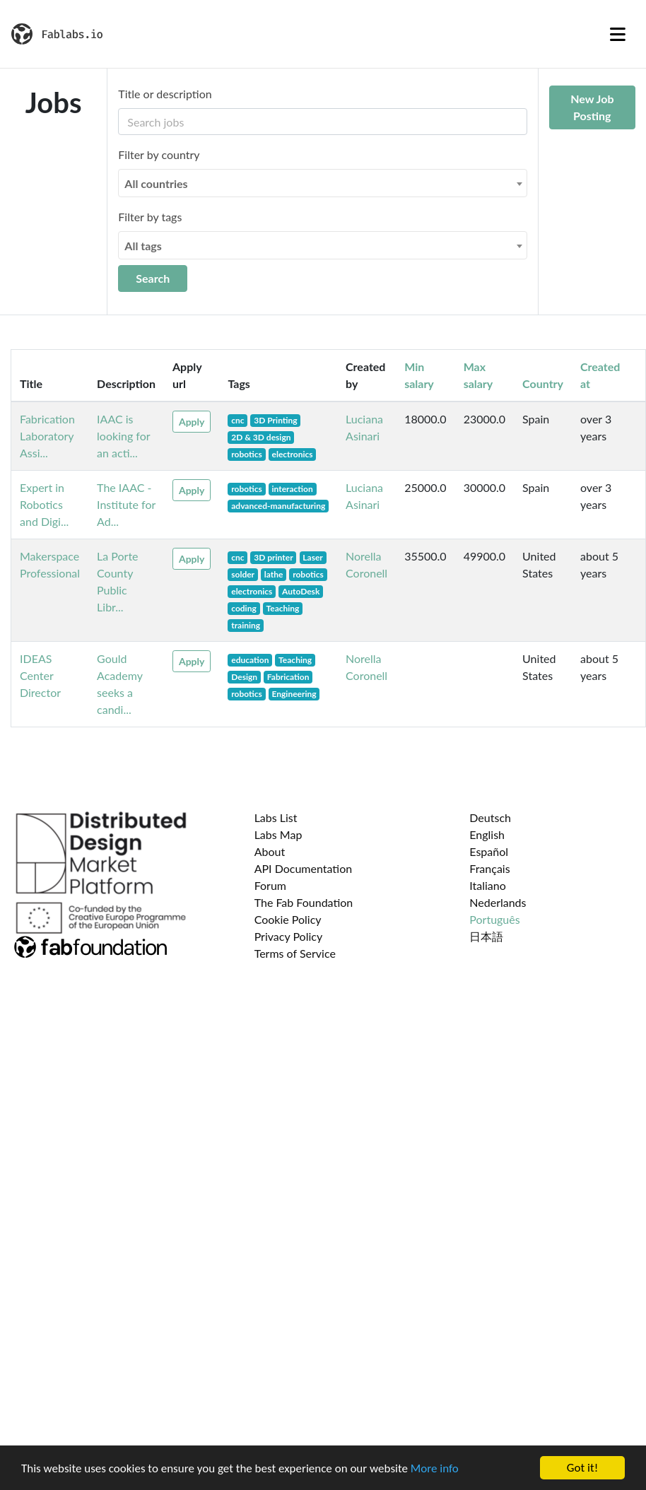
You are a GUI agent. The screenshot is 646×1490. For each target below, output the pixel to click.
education (250, 660)
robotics (246, 454)
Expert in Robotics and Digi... (44, 504)
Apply (191, 422)
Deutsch (490, 817)
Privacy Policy (288, 936)
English (487, 834)
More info (435, 1468)
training (245, 625)
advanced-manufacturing (278, 505)
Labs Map (278, 834)
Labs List (276, 817)
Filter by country (158, 154)
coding (244, 608)
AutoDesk (300, 591)
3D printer (273, 557)
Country (542, 383)
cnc (237, 420)
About (270, 851)
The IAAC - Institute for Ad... (126, 504)
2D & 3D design (260, 437)
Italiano (487, 885)
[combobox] (322, 183)
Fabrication (288, 676)
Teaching (282, 608)
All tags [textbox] (143, 245)
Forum (270, 885)
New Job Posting (591, 107)
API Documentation (303, 868)
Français (489, 868)
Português (494, 919)
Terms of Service (295, 953)
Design (244, 676)
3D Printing (275, 420)
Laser (312, 557)
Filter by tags (150, 216)
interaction (292, 488)
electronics (292, 454)
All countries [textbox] (155, 183)
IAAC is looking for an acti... (123, 435)
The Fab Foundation (303, 902)
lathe (273, 574)
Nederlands (497, 902)
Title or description (164, 93)
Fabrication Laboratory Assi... (47, 435)
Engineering (294, 693)
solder (242, 574)
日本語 (486, 936)
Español (488, 851)
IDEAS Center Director (40, 675)
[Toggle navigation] (618, 34)
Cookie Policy (288, 919)
